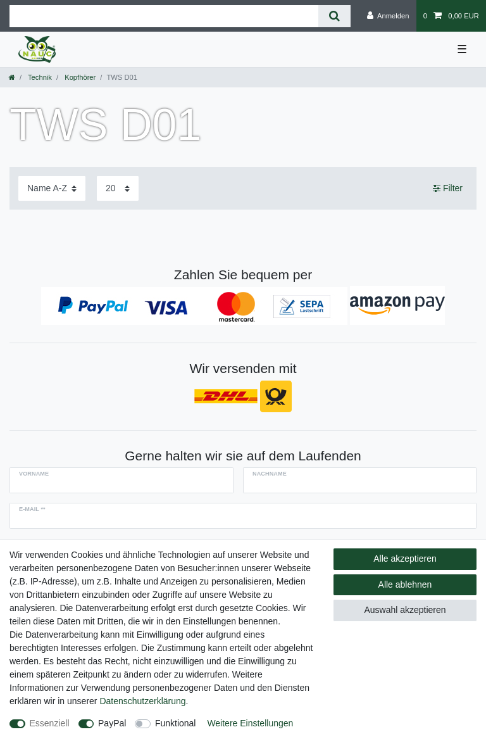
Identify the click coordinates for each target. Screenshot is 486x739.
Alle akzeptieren (405, 558)
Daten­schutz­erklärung (142, 701)
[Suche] (334, 16)
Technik (39, 77)
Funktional (175, 723)
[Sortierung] (51, 188)
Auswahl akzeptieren (405, 610)
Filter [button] (448, 188)
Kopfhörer (79, 77)
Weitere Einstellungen (250, 723)
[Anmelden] (388, 16)
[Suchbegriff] (163, 16)
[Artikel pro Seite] (118, 188)
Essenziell (50, 723)
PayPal (112, 723)
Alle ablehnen (405, 584)
